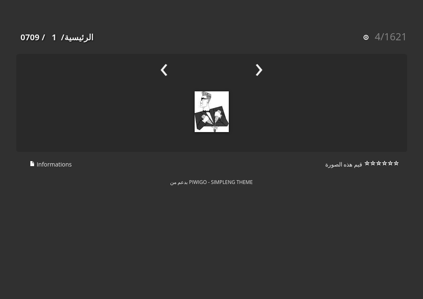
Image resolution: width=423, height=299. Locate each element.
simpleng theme (231, 182)
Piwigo (198, 182)
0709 (30, 37)
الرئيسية (79, 37)
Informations (51, 164)
